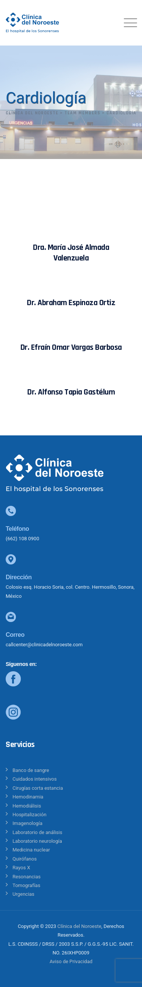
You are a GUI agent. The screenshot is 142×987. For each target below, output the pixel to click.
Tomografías (26, 885)
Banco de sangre (30, 770)
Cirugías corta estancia (37, 788)
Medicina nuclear (31, 850)
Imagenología (27, 823)
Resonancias (26, 876)
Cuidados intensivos (34, 779)
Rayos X (21, 867)
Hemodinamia (27, 797)
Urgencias (23, 894)
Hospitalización (29, 814)
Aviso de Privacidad (71, 961)
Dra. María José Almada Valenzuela (71, 253)
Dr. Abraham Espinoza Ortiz (71, 303)
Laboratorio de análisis (37, 832)
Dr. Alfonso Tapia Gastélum (71, 392)
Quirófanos (24, 859)
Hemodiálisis (26, 806)
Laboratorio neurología (37, 841)
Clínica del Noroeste (79, 926)
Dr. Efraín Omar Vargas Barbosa (71, 347)
